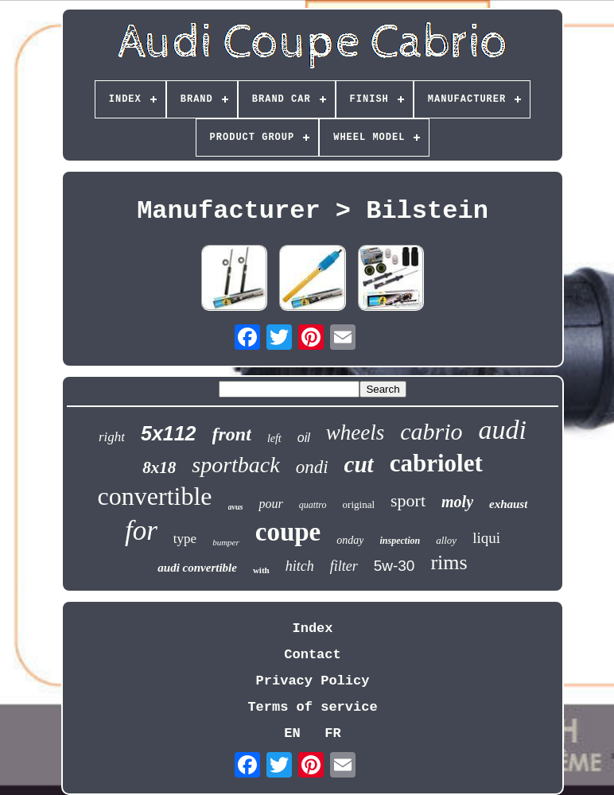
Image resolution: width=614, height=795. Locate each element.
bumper (225, 542)
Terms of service (312, 707)
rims (448, 562)
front (231, 434)
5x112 (168, 433)
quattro (313, 504)
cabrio (431, 431)
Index (312, 628)
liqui (486, 537)
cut (359, 464)
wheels (355, 432)
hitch (300, 566)
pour (270, 503)
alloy (446, 540)
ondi (312, 467)
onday (349, 540)
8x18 (159, 467)
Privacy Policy (313, 680)
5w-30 (394, 565)
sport (408, 500)
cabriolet (436, 463)
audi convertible (197, 567)
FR (332, 733)
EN (292, 733)
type (184, 538)
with (261, 570)
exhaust (508, 504)
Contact (312, 654)
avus (235, 506)
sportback (235, 464)
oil (303, 437)
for (141, 530)
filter (344, 566)
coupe (288, 532)
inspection (399, 540)
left (274, 438)
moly (457, 501)
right (112, 436)
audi (503, 429)
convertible (155, 496)
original (359, 504)
